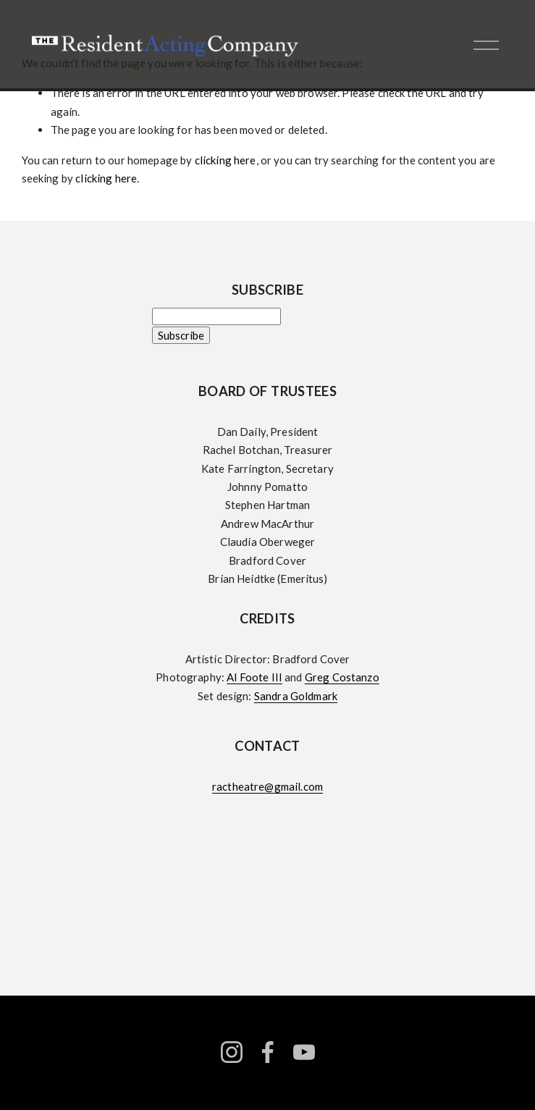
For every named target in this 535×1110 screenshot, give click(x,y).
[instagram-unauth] (231, 1052)
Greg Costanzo (342, 677)
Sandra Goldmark (295, 695)
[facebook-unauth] (267, 1052)
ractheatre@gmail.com (267, 786)
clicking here (225, 160)
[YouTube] (304, 1052)
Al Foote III (254, 677)
